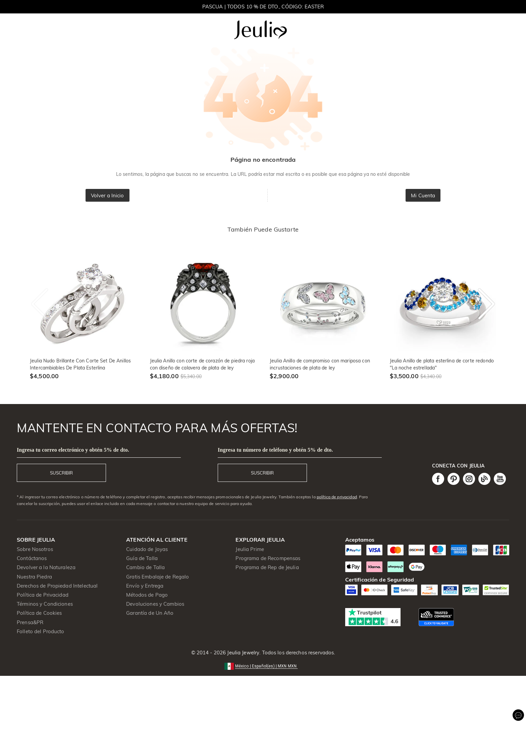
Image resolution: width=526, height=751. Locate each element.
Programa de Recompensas (267, 558)
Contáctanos (32, 558)
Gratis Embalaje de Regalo (157, 576)
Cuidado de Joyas (147, 549)
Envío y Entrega (144, 586)
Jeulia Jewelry (242, 652)
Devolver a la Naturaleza (46, 567)
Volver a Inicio (107, 195)
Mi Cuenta (423, 195)
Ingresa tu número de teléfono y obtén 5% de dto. (275, 450)
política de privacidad (337, 496)
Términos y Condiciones (45, 604)
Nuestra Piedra (34, 576)
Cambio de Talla (145, 567)
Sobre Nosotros (35, 549)
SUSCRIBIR (61, 472)
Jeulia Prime (249, 549)
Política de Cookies (39, 613)
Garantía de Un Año (149, 613)
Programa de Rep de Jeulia (267, 567)
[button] (263, 665)
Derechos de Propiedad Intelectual (57, 586)
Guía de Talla (142, 558)
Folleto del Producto (40, 631)
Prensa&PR (30, 622)
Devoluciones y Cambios (155, 604)
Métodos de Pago (147, 595)
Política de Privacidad (42, 595)
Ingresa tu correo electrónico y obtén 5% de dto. (73, 450)
